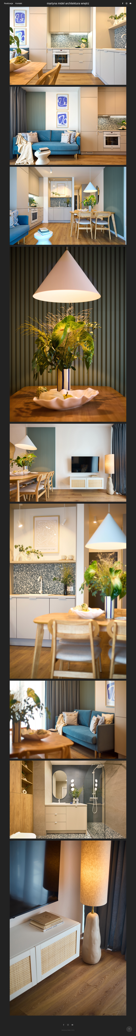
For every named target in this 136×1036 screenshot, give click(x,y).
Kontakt (18, 3)
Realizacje (8, 3)
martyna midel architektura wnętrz (68, 3)
